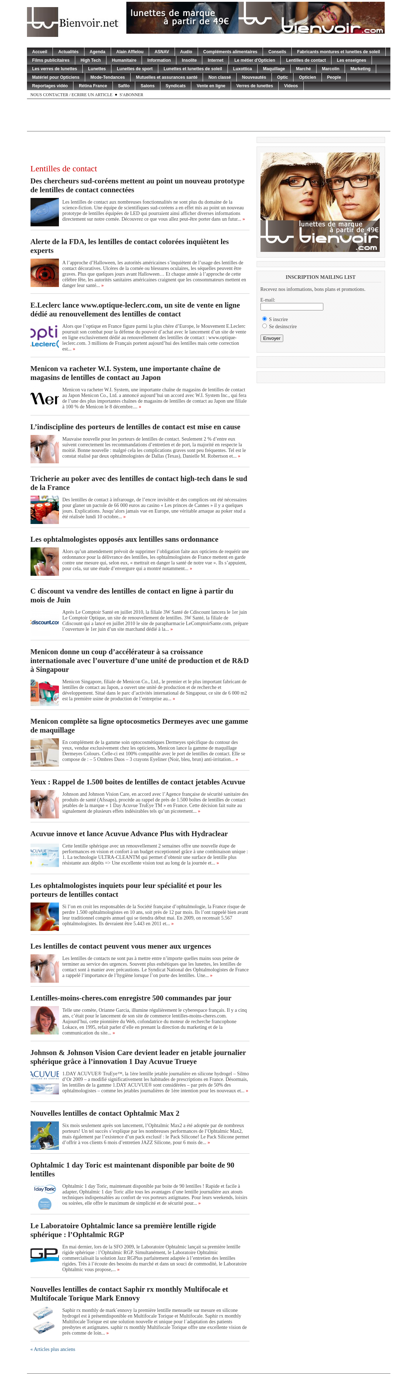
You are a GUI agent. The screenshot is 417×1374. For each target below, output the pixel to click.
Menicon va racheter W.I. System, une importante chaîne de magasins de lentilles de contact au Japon (126, 373)
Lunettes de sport (135, 68)
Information (159, 60)
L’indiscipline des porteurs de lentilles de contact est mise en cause (136, 427)
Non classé (219, 77)
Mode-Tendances (107, 77)
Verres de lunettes (254, 85)
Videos (291, 85)
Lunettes (97, 68)
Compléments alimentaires (230, 51)
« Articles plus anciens (53, 1349)
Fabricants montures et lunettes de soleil (338, 51)
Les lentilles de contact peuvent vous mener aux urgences (121, 946)
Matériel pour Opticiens (55, 77)
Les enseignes (351, 60)
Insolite (189, 60)
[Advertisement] (208, 115)
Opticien (307, 77)
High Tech (91, 60)
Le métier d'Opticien (254, 60)
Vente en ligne (211, 85)
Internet (215, 60)
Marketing (360, 68)
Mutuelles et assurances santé (166, 77)
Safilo (124, 85)
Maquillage (274, 68)
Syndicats (176, 85)
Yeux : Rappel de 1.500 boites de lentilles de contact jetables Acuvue (138, 782)
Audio (186, 51)
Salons (147, 85)
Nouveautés (254, 77)
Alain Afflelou (130, 51)
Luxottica (242, 68)
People (334, 77)
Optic (282, 77)
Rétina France (93, 85)
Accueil (40, 51)
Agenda (97, 51)
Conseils (277, 51)
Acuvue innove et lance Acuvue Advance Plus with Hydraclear (129, 833)
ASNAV (161, 51)
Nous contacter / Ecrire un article (72, 94)
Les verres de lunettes (54, 68)
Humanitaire (124, 60)
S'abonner (131, 94)
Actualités (68, 51)
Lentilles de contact (306, 60)
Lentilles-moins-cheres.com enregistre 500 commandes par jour (131, 998)
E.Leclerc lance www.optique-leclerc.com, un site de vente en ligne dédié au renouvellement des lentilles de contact (135, 309)
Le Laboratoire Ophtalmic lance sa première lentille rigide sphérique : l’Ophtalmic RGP (123, 1230)
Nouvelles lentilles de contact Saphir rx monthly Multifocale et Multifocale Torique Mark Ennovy (129, 1293)
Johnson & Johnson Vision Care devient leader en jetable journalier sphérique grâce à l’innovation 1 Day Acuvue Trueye (138, 1057)
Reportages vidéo (50, 85)
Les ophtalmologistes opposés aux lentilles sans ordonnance (125, 539)
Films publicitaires (51, 60)
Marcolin (330, 68)
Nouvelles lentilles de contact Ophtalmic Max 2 (105, 1113)
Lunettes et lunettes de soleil (193, 68)
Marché (303, 68)
